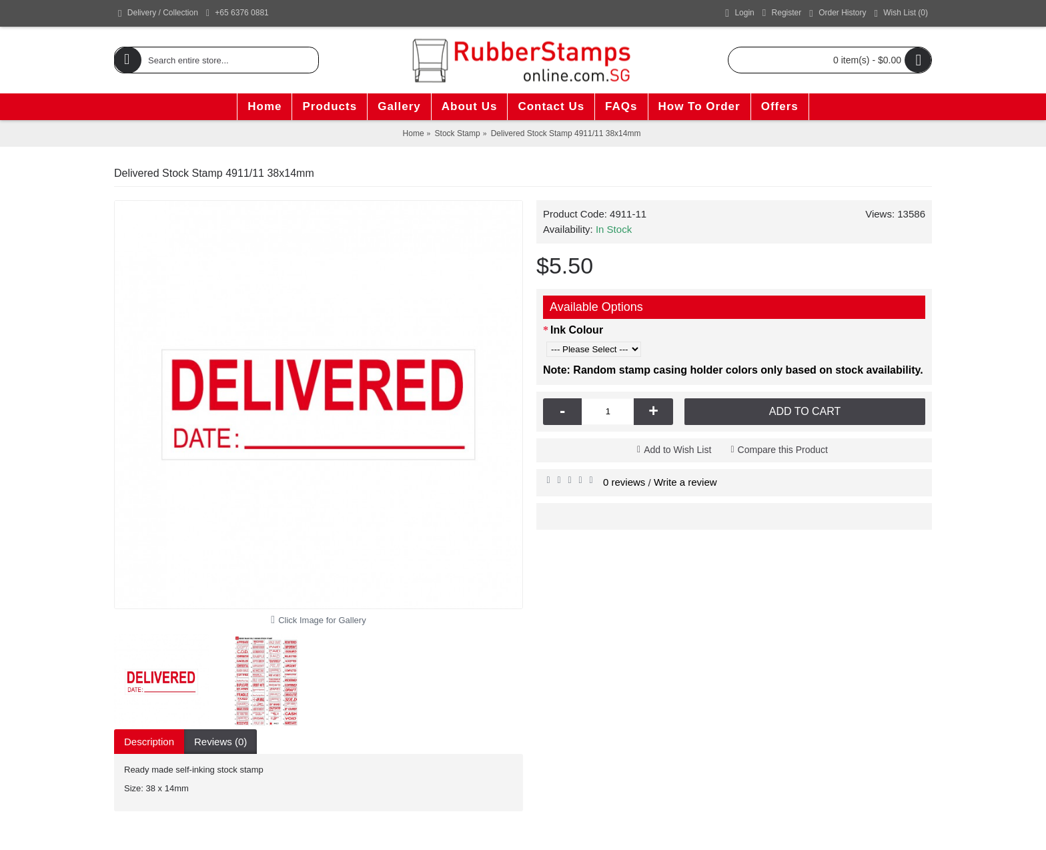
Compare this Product (783, 449)
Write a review (685, 482)
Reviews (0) (220, 741)
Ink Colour (576, 330)
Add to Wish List (677, 449)
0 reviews (624, 482)
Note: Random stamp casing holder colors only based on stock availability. (733, 370)
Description (149, 741)
